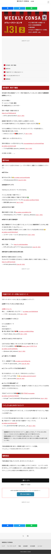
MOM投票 (32, 546)
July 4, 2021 (21, 115)
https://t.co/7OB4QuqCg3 (9, 113)
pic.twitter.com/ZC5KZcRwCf (10, 232)
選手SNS (8, 68)
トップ (3, 546)
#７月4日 (25, 393)
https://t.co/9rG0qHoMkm (21, 244)
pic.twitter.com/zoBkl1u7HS (23, 212)
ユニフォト (40, 546)
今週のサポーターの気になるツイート (14, 72)
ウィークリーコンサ (11, 546)
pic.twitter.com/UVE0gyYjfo (22, 361)
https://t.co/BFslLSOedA (8, 262)
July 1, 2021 (23, 314)
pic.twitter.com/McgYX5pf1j (31, 200)
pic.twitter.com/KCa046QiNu (10, 348)
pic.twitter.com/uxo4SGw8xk (22, 177)
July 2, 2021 (39, 214)
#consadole (27, 143)
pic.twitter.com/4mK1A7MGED (10, 396)
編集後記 (8, 79)
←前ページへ (25, 480)
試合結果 (25, 546)
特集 (20, 546)
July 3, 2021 (19, 202)
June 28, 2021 (21, 264)
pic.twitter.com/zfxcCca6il (9, 146)
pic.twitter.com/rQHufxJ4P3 (9, 423)
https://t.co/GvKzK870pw (37, 143)
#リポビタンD (33, 346)
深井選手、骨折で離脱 (11, 65)
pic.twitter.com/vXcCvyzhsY (28, 376)
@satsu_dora (25, 346)
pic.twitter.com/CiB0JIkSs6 (30, 311)
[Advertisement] (25, 51)
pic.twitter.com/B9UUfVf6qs (26, 331)
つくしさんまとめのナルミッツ (13, 75)
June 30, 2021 (22, 180)
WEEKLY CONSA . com (25, 1)
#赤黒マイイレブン (7, 309)
